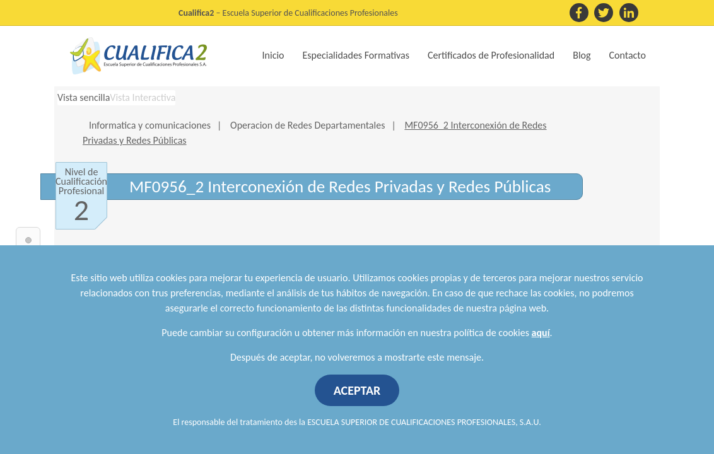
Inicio (273, 55)
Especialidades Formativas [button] (356, 55)
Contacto (627, 55)
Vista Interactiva (142, 97)
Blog (581, 55)
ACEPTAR (357, 390)
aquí (541, 333)
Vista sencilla (83, 97)
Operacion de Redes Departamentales (307, 125)
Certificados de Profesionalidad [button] (491, 55)
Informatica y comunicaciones (150, 125)
